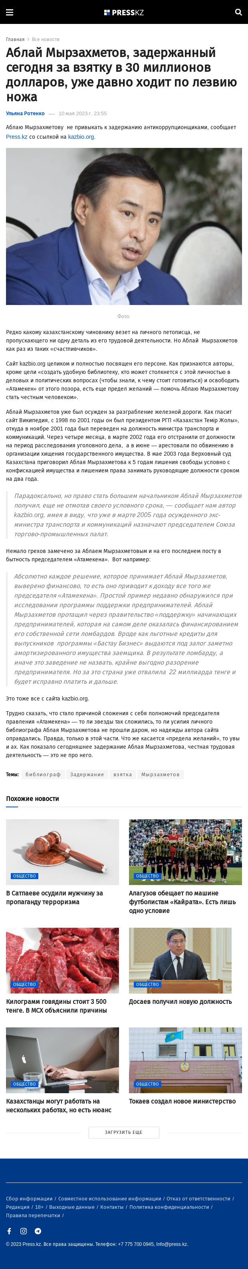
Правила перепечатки (34, 1215)
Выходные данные (72, 1207)
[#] (124, 12)
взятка (122, 774)
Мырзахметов (160, 774)
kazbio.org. (81, 137)
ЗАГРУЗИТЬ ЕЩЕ (124, 1132)
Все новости (46, 39)
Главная (15, 39)
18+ (40, 1207)
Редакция (18, 1207)
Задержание (87, 774)
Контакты (112, 1207)
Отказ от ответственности (199, 1199)
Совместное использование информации (110, 1199)
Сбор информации (30, 1199)
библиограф (43, 774)
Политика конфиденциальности (169, 1207)
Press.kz (17, 137)
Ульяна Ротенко (25, 113)
